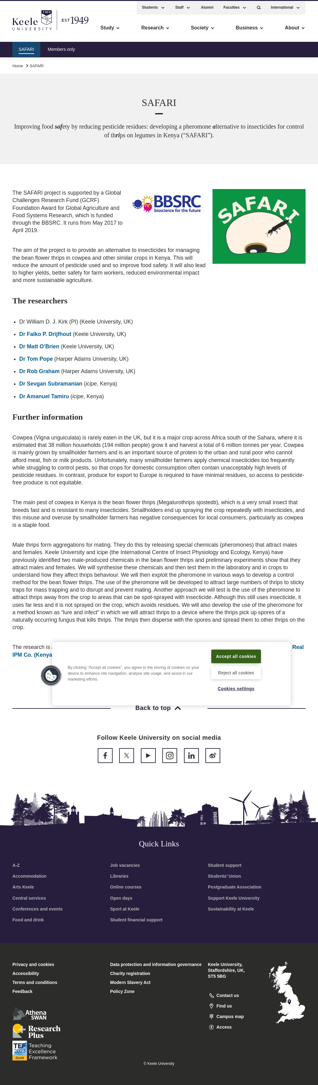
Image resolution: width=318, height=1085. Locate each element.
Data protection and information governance (156, 964)
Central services (29, 898)
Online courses (125, 886)
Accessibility (25, 973)
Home (17, 64)
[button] (259, 6)
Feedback (22, 991)
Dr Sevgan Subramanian (50, 384)
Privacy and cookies (33, 964)
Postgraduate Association (234, 886)
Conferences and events (37, 908)
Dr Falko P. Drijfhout (45, 334)
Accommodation (29, 876)
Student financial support (136, 919)
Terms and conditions (34, 982)
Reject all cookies (236, 672)
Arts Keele (23, 886)
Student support (224, 865)
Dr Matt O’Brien (39, 346)
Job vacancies (125, 865)
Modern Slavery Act (130, 982)
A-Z (16, 865)
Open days (121, 898)
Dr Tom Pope (36, 359)
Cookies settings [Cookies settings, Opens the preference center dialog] (236, 688)
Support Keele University (234, 898)
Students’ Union (224, 876)
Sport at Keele (124, 908)
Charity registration (130, 973)
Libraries (119, 876)
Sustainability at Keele (231, 908)
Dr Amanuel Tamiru (44, 396)
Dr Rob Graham (39, 371)
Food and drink (28, 919)
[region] (171, 669)
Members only (61, 47)
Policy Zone (122, 991)
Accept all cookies (236, 652)
